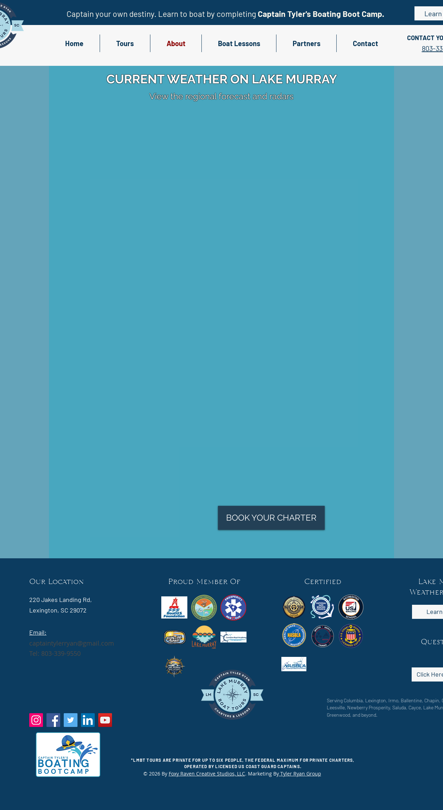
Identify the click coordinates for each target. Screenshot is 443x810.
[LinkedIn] (88, 720)
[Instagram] (36, 720)
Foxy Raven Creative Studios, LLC (207, 773)
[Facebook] (53, 720)
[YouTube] (105, 720)
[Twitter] (70, 720)
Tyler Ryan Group (300, 773)
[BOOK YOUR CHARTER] (271, 518)
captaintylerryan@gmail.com (71, 643)
